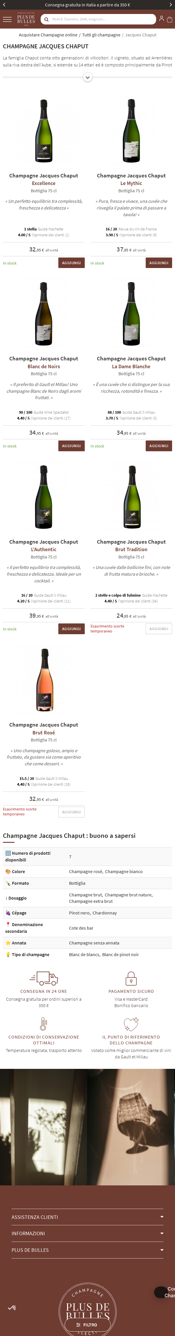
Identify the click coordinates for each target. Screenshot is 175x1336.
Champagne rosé (85, 871)
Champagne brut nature (128, 895)
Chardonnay (105, 913)
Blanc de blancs (84, 954)
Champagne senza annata (94, 943)
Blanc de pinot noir (120, 954)
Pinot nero (79, 913)
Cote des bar (81, 928)
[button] (87, 1217)
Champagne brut (85, 895)
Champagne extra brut (91, 901)
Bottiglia (77, 883)
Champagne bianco (124, 871)
